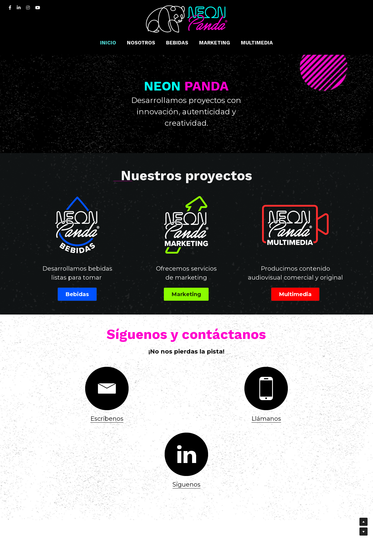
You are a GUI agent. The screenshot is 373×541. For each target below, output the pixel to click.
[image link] (186, 18)
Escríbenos (78, 408)
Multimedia (295, 283)
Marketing (186, 283)
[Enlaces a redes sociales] (10, 7)
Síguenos (295, 408)
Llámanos (186, 408)
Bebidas (77, 283)
